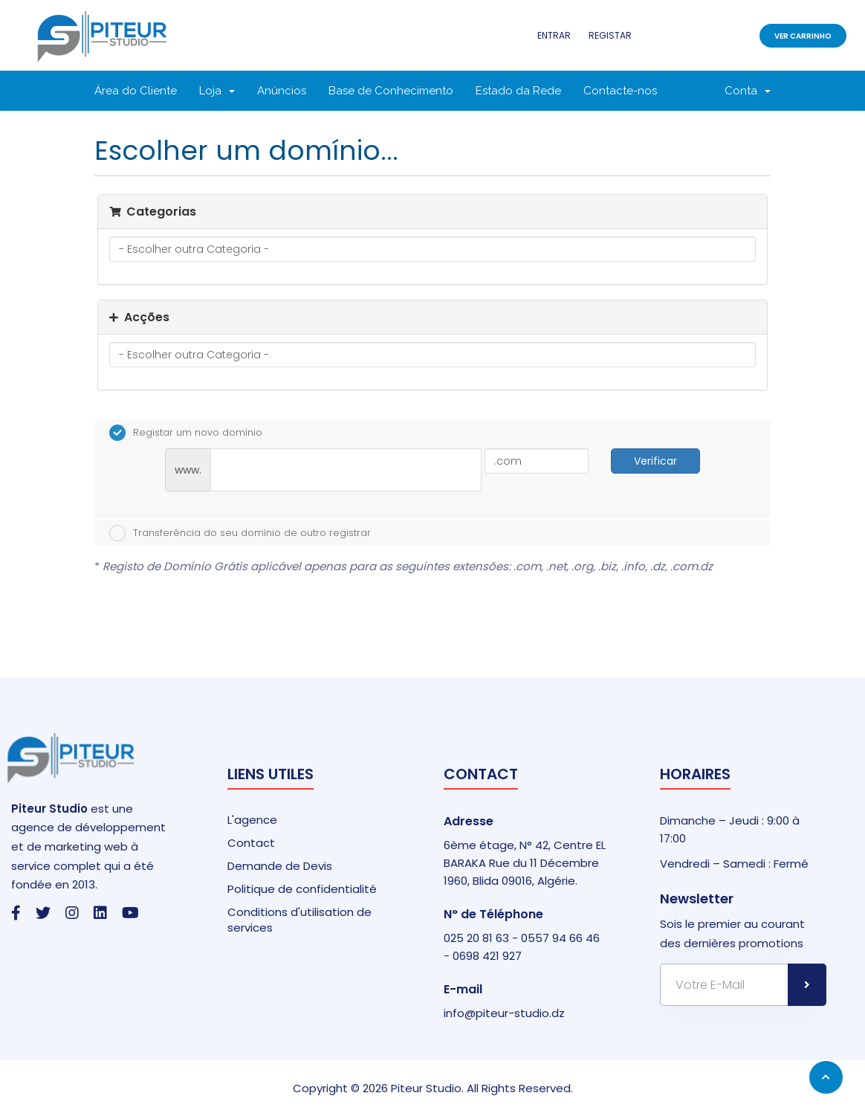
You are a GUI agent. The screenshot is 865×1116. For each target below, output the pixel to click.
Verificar (655, 461)
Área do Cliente (135, 90)
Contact (251, 843)
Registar (610, 35)
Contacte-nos (620, 90)
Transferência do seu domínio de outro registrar (240, 533)
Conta (748, 90)
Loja (217, 90)
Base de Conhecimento (390, 90)
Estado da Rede (518, 90)
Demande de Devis (279, 866)
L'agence (252, 820)
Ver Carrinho (803, 36)
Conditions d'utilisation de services (299, 919)
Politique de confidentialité (302, 889)
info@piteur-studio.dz (504, 1013)
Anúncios (281, 90)
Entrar (554, 35)
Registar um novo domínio (185, 433)
